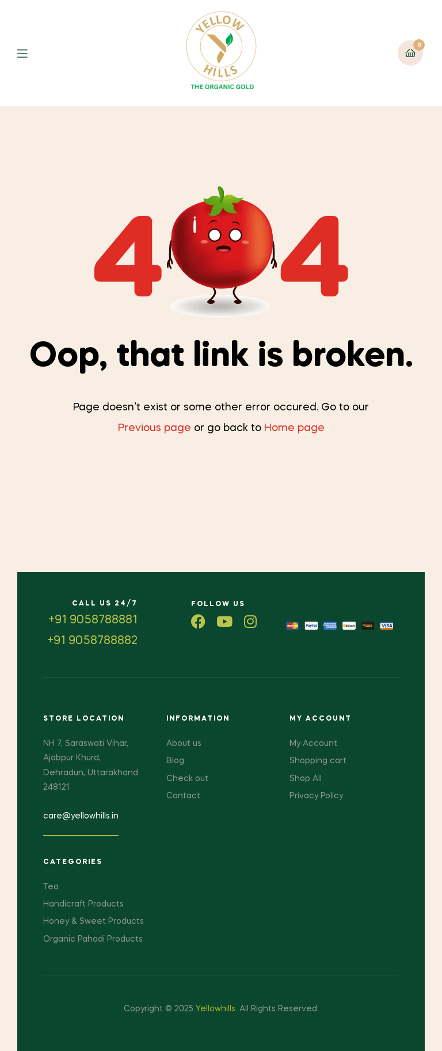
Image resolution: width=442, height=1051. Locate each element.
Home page (294, 428)
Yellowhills (215, 1009)
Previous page (154, 428)
